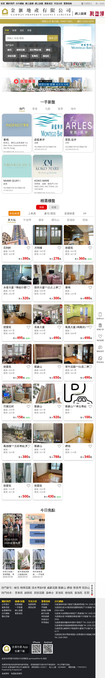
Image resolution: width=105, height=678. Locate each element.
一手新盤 (19, 607)
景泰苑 (19, 592)
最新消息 (5, 607)
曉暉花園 (21, 49)
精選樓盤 (19, 604)
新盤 (29, 30)
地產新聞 (32, 604)
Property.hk (17, 669)
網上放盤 (19, 610)
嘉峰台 (24, 56)
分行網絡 (5, 613)
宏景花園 (89, 592)
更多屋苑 (92, 590)
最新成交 (19, 613)
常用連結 (45, 622)
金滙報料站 (6, 610)
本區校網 (45, 616)
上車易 (32, 213)
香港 (34, 108)
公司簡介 (5, 604)
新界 (60, 108)
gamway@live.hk (36, 658)
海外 (73, 108)
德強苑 (46, 56)
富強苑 (59, 592)
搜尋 (51, 38)
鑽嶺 (48, 49)
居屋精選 (69, 213)
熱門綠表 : (7, 592)
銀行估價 (45, 613)
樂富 (41, 220)
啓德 (85, 220)
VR (84, 213)
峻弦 (10, 49)
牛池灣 (27, 220)
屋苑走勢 (32, 607)
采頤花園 (12, 56)
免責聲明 (5, 673)
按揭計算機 (46, 610)
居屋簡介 (45, 604)
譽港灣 (77, 587)
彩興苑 (35, 56)
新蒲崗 (71, 220)
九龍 (47, 108)
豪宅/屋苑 (50, 213)
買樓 (7, 30)
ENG (102, 3)
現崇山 (86, 587)
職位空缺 (5, 616)
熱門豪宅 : (7, 587)
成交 (22, 30)
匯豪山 (62, 587)
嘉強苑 (78, 592)
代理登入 (88, 3)
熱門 (22, 108)
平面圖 (44, 607)
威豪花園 (52, 587)
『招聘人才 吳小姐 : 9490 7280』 (64, 21)
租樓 (14, 30)
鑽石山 (55, 220)
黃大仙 (12, 220)
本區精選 (14, 213)
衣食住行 (45, 619)
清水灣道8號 (35, 49)
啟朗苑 (28, 592)
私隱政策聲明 (16, 673)
